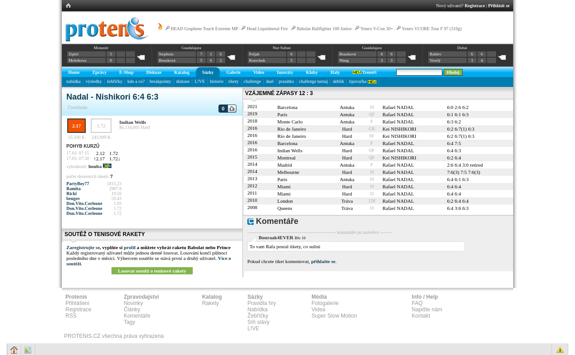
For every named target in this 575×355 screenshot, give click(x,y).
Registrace (475, 5)
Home (74, 72)
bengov (73, 198)
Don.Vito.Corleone (84, 203)
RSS (71, 316)
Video (258, 72)
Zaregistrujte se (83, 247)
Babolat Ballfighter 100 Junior (324, 28)
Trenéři (364, 72)
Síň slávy (258, 322)
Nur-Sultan (282, 48)
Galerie (233, 72)
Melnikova (77, 60)
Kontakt (421, 316)
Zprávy (100, 72)
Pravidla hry (261, 303)
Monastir (101, 48)
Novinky (133, 303)
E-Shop (126, 72)
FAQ (417, 303)
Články (132, 309)
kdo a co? (135, 81)
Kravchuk (257, 60)
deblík (338, 81)
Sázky (208, 72)
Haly (335, 72)
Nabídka (257, 309)
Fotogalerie (325, 303)
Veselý (435, 60)
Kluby (312, 72)
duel (270, 81)
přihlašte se (323, 261)
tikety (233, 81)
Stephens (166, 54)
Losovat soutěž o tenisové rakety (152, 270)
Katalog (182, 72)
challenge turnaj (313, 81)
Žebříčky (257, 316)
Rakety (210, 303)
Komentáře (137, 316)
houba (95, 166)
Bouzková (167, 60)
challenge (252, 81)
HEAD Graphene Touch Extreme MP (204, 28)
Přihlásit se (499, 5)
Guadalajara (191, 48)
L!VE (200, 81)
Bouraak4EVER (276, 237)
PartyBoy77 (77, 183)
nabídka (73, 81)
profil (129, 247)
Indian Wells (132, 122)
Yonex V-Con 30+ (376, 28)
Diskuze (154, 72)
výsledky (94, 81)
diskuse (183, 81)
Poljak (254, 54)
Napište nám (427, 309)
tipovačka (362, 81)
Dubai (462, 48)
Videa (318, 309)
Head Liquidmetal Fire (267, 28)
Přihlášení (77, 303)
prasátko (286, 81)
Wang (344, 60)
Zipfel (74, 54)
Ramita (73, 188)
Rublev (435, 54)
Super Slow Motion (334, 316)
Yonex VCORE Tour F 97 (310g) (432, 28)
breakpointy (161, 81)
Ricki (71, 193)
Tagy (129, 322)
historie (216, 81)
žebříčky (114, 81)
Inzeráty (285, 72)
